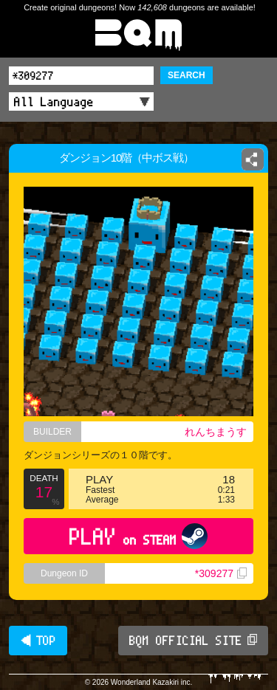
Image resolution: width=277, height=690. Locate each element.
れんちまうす (216, 432)
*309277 (221, 573)
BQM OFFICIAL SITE (193, 640)
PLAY (138, 536)
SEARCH (186, 75)
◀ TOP (38, 640)
